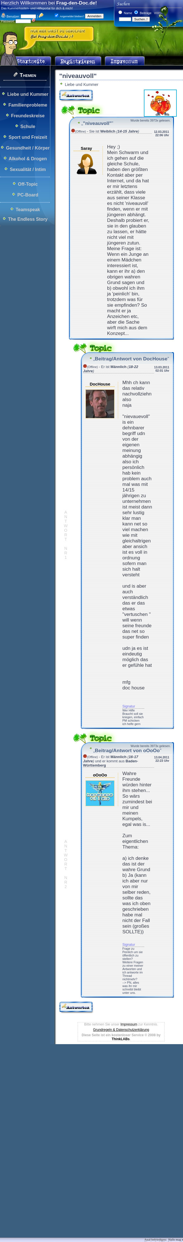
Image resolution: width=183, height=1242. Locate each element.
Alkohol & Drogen (27, 158)
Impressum (128, 1024)
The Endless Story (28, 219)
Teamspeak (28, 209)
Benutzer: (10, 16)
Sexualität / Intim (28, 169)
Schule (27, 126)
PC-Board (27, 194)
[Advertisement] (87, 1087)
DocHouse (100, 384)
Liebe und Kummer (27, 94)
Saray (86, 148)
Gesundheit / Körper (28, 148)
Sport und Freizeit (27, 137)
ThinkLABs (120, 1039)
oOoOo (100, 775)
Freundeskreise (27, 115)
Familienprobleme (27, 105)
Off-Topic (28, 184)
